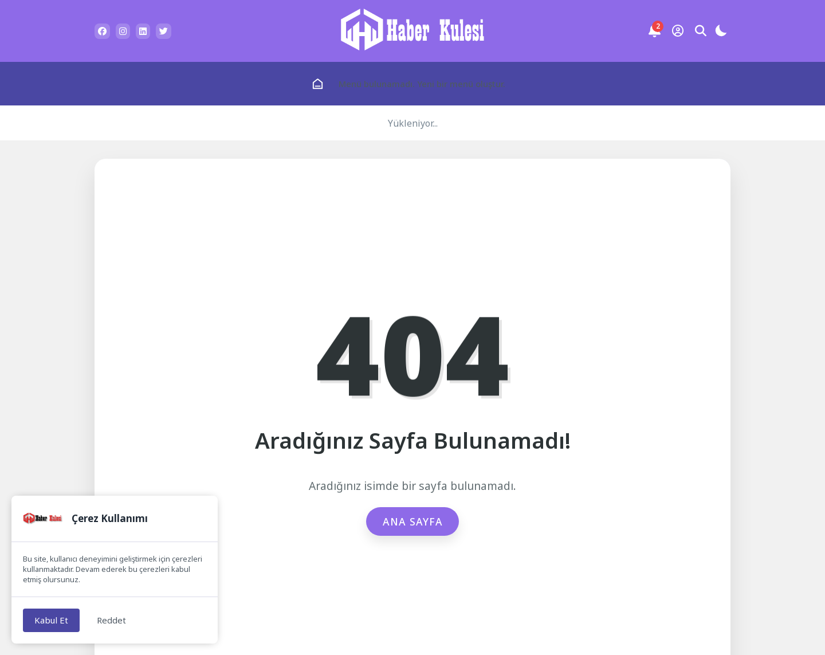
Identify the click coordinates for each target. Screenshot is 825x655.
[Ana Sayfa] (317, 84)
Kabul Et (51, 620)
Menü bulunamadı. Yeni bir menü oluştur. (422, 83)
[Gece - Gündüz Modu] (720, 32)
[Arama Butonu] (700, 31)
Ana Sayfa (413, 521)
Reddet (111, 620)
